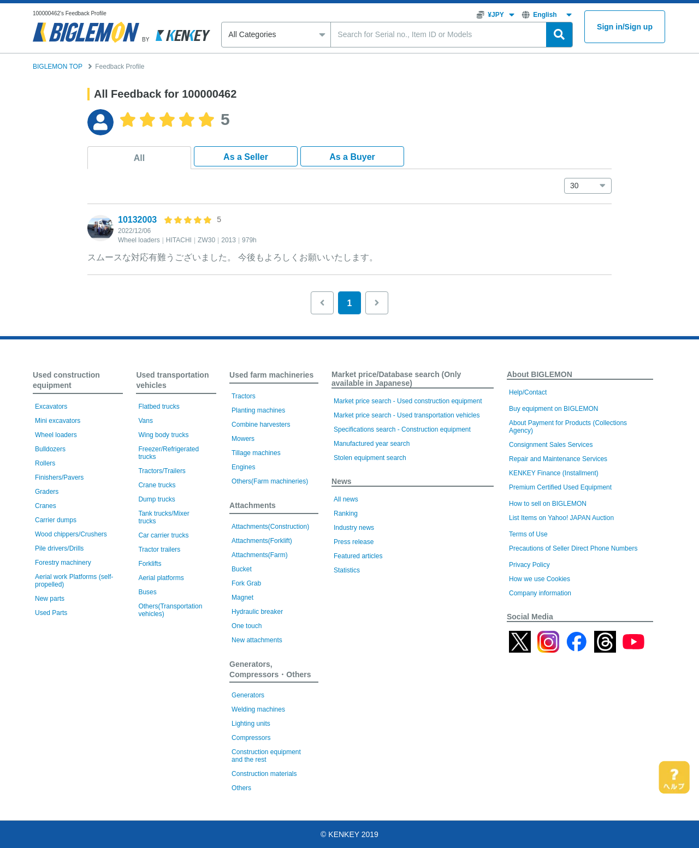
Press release (354, 542)
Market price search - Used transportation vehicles (406, 415)
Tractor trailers (159, 549)
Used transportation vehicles (172, 380)
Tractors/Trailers (161, 471)
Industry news (354, 528)
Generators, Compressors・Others (270, 669)
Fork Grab (246, 583)
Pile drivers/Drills (59, 548)
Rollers (45, 463)
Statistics (347, 570)
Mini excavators (57, 421)
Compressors (251, 738)
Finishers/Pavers (59, 477)
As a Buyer (352, 157)
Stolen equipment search (370, 458)
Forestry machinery (63, 562)
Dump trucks (156, 499)
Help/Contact (528, 392)
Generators (248, 695)
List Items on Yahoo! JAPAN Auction (561, 518)
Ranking (346, 513)
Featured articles (358, 556)
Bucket (242, 569)
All (139, 158)
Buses (147, 592)
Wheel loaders (56, 435)
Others (241, 788)
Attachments (252, 505)
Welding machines (258, 709)
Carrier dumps (55, 520)
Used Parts (51, 613)
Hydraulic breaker (257, 612)
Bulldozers (50, 449)
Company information (540, 593)
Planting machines (258, 410)
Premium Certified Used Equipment (560, 487)
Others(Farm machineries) (270, 481)
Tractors (244, 396)
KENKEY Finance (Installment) (554, 473)
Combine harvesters (261, 424)
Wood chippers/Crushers (71, 534)
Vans (145, 421)
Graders (46, 491)
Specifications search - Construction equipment (402, 429)
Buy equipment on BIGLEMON (553, 409)
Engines (243, 467)
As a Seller (245, 157)
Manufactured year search (372, 443)
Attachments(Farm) (260, 555)
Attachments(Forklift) (262, 541)
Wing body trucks (163, 435)
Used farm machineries (271, 375)
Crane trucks (156, 485)
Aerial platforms (160, 578)
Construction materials (264, 774)
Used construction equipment (66, 380)
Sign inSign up (625, 27)
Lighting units (251, 723)
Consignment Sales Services (551, 445)
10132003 (137, 219)
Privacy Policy (529, 565)
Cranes (45, 506)
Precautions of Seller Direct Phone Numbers (573, 548)
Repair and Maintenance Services (558, 459)
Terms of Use (528, 534)
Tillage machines (256, 453)
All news (346, 499)
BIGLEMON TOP (57, 66)
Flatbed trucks (158, 406)
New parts (49, 598)
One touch (247, 626)
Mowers (243, 439)
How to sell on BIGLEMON (548, 503)
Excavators (51, 406)
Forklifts (149, 564)
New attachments (257, 640)
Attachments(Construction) (270, 526)
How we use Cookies (539, 579)
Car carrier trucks (163, 535)
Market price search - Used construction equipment (408, 401)
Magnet (242, 597)
